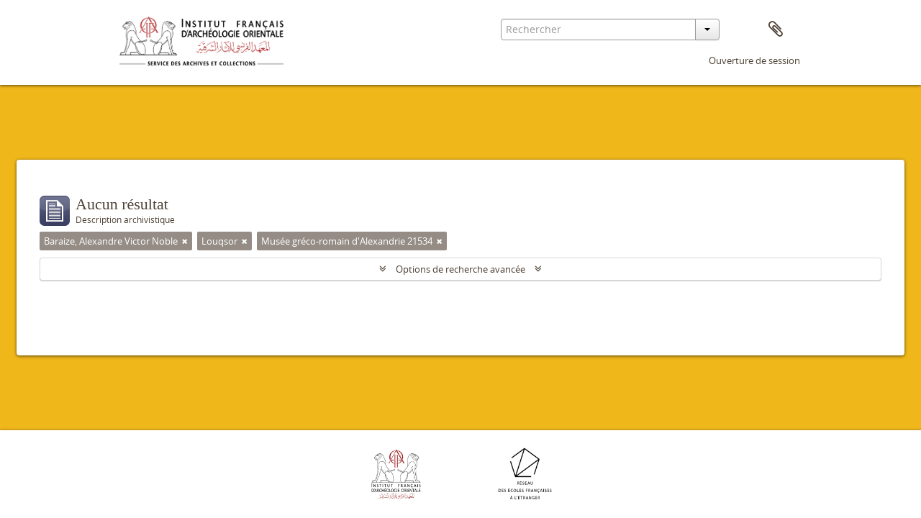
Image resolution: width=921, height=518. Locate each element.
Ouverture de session (754, 60)
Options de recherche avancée (460, 269)
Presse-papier (776, 29)
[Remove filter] (185, 241)
